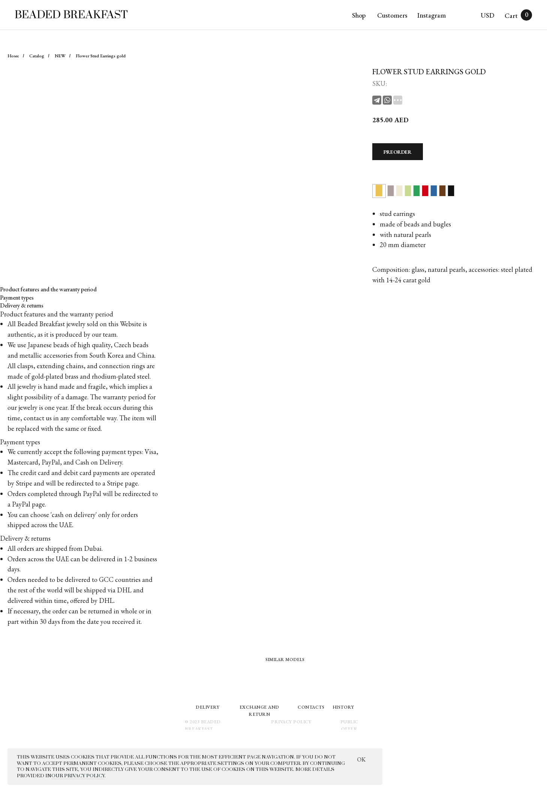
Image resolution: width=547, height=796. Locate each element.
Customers (392, 15)
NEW (60, 56)
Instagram (431, 15)
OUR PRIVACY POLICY (78, 776)
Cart (511, 15)
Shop (359, 15)
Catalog (36, 56)
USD (487, 15)
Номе (13, 56)
